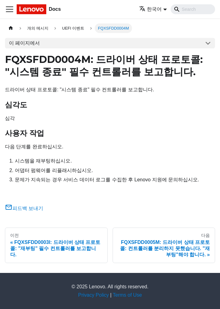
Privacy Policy (93, 295)
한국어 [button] (150, 9)
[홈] (11, 28)
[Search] (193, 9)
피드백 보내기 (24, 208)
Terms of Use (127, 295)
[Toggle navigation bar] (9, 9)
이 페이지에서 (24, 43)
